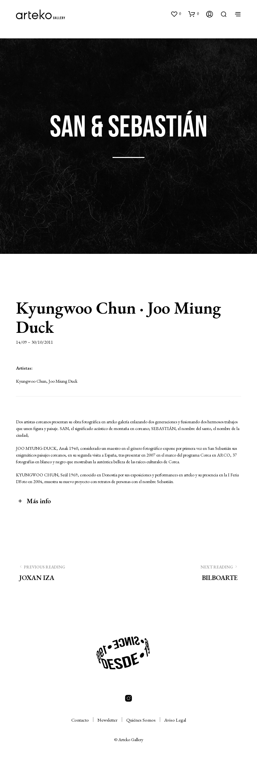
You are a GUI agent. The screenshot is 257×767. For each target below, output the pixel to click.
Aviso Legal (175, 720)
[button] (175, 14)
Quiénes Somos (141, 720)
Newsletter (107, 720)
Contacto (80, 720)
